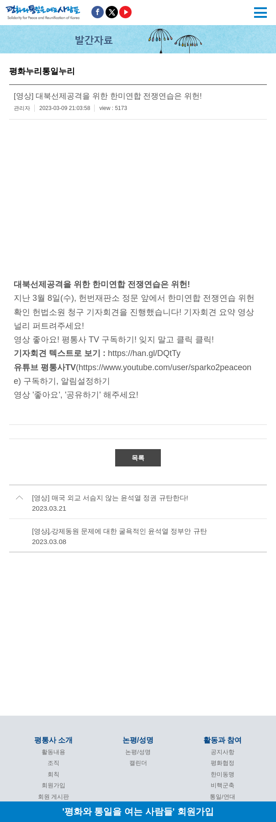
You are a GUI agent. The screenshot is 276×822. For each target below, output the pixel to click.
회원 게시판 (53, 797)
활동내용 (53, 752)
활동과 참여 (222, 740)
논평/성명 (138, 740)
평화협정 (222, 763)
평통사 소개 (53, 740)
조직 (53, 763)
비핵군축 (222, 785)
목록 (138, 457)
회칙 (53, 774)
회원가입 (53, 785)
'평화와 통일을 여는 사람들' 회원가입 (138, 811)
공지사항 (222, 752)
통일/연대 (222, 797)
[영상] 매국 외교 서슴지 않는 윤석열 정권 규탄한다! (110, 498)
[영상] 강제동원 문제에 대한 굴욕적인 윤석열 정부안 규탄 (119, 531)
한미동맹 (222, 774)
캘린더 (138, 763)
